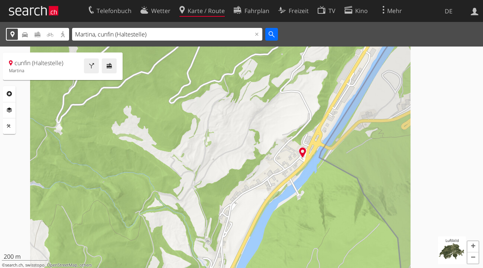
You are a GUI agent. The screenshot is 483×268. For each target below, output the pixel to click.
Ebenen (9, 110)
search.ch (14, 265)
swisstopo (35, 265)
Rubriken (9, 94)
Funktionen (9, 126)
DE (449, 11)
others (86, 265)
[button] (473, 246)
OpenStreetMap (62, 265)
